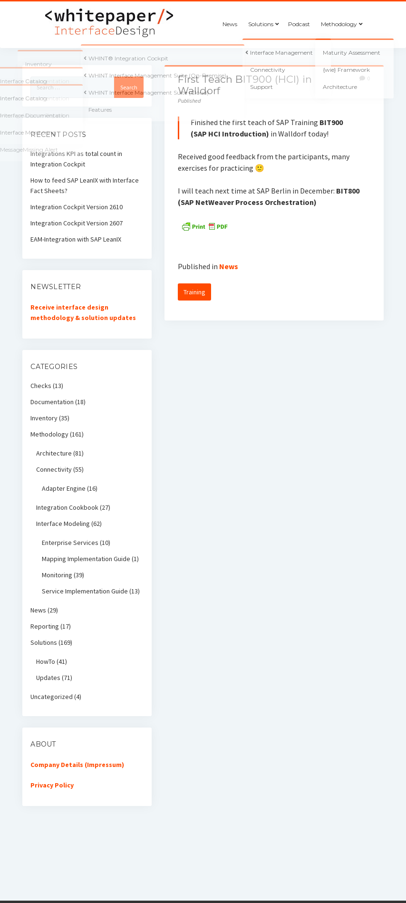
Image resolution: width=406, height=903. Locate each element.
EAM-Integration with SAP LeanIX (75, 239)
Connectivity (54, 469)
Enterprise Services (70, 542)
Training (194, 292)
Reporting (44, 626)
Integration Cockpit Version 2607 (76, 223)
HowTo (45, 661)
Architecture (54, 453)
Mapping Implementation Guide (86, 558)
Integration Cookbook (67, 507)
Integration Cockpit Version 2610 (76, 207)
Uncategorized (51, 696)
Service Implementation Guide (85, 591)
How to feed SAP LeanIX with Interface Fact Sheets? (84, 185)
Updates (48, 677)
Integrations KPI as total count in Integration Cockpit (76, 158)
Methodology (339, 24)
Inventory (44, 418)
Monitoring (57, 575)
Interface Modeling (63, 523)
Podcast (299, 24)
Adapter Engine (64, 488)
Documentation (52, 402)
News (229, 24)
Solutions (260, 24)
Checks (40, 385)
